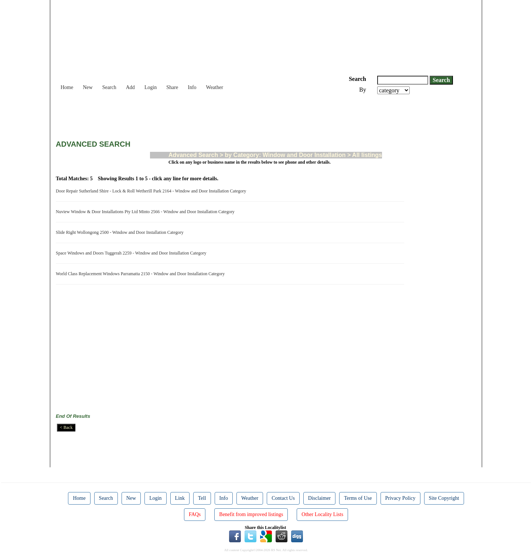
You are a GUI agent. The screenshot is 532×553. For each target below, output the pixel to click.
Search (109, 87)
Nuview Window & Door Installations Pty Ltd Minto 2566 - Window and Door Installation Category (146, 211)
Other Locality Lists (322, 514)
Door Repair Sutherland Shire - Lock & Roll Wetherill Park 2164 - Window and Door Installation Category (152, 191)
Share (172, 87)
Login (150, 87)
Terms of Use (358, 498)
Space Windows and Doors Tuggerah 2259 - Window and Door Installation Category (132, 253)
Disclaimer (319, 498)
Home (67, 87)
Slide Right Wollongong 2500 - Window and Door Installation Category (121, 232)
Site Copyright (444, 498)
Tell (202, 498)
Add (130, 87)
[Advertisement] (190, 114)
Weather (214, 87)
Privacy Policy (400, 498)
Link (180, 498)
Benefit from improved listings (251, 514)
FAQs (195, 514)
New (87, 87)
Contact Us (283, 498)
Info (192, 87)
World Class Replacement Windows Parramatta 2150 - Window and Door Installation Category (141, 273)
